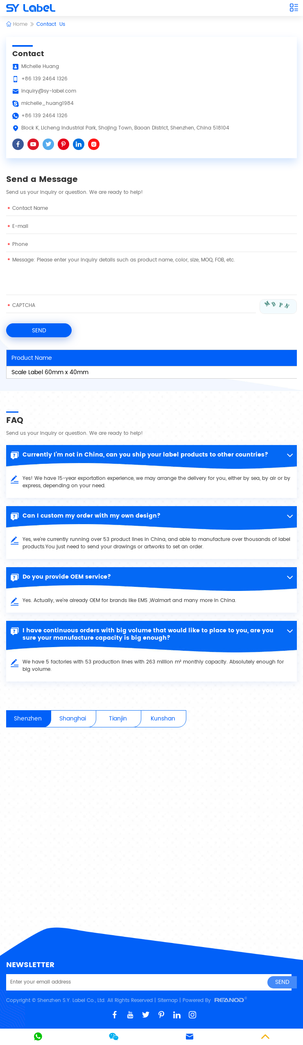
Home (16, 24)
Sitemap (168, 1000)
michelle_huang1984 (47, 103)
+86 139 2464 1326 (44, 116)
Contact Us (50, 24)
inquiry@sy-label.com (48, 91)
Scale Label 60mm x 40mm (49, 372)
